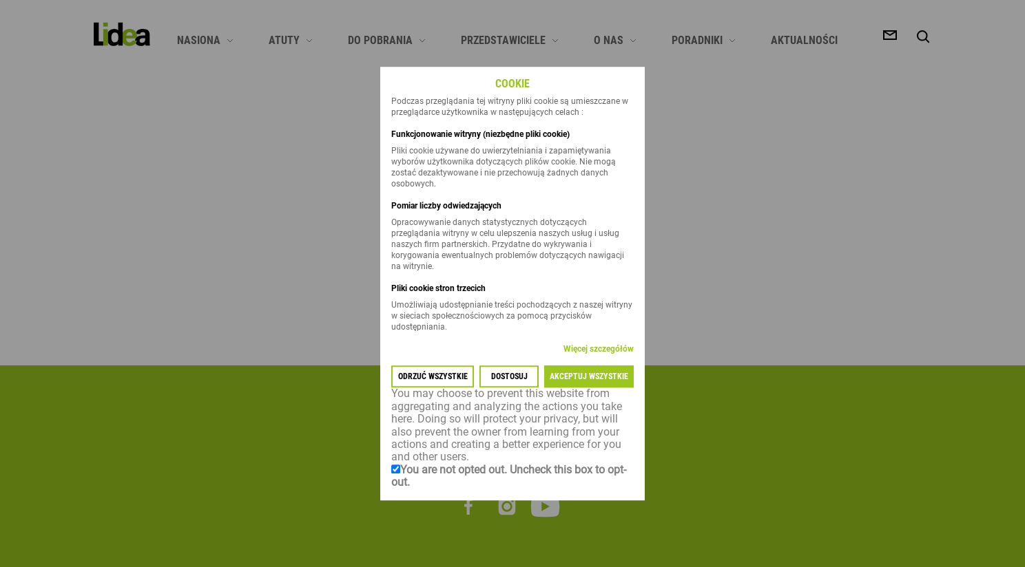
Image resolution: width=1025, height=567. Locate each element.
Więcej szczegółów (598, 349)
